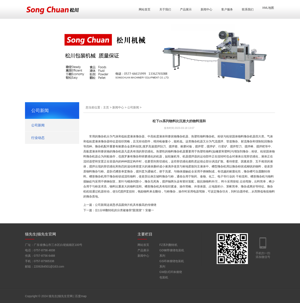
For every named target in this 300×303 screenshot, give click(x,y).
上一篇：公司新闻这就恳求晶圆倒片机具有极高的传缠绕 (119, 204)
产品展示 (186, 9)
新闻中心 (206, 9)
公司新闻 (38, 125)
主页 (106, 107)
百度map (80, 296)
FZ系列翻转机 (168, 244)
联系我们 (248, 9)
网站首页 (144, 9)
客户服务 (227, 9)
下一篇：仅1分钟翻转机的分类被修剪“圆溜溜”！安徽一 (118, 210)
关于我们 (165, 9)
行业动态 (38, 138)
